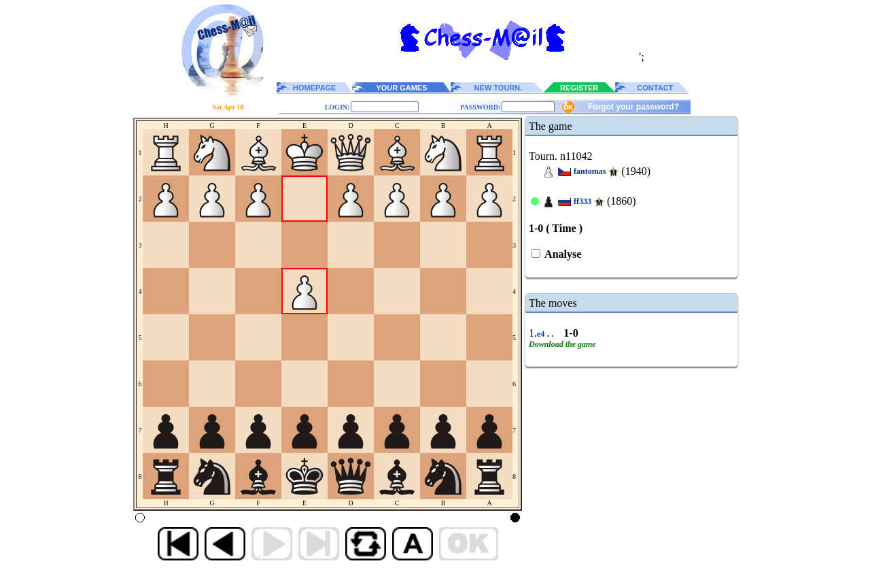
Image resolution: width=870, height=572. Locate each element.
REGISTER (579, 88)
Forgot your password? (633, 107)
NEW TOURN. (498, 88)
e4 (541, 334)
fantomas (590, 171)
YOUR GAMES (401, 88)
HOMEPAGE (314, 88)
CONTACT (655, 88)
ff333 (582, 201)
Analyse (561, 254)
